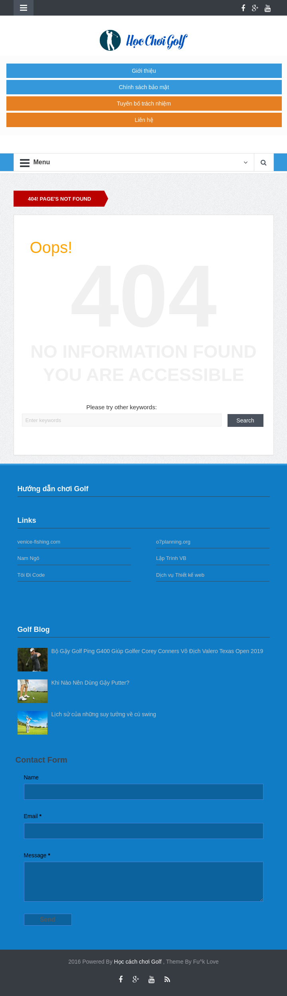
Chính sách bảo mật (144, 87)
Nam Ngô (29, 558)
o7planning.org (173, 542)
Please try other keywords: (121, 407)
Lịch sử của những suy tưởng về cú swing (103, 714)
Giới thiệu (144, 71)
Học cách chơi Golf (138, 961)
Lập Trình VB (171, 558)
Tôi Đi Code (31, 575)
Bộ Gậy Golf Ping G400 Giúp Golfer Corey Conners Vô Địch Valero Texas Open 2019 (157, 651)
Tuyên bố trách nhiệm (144, 103)
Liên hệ (144, 120)
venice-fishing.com (39, 542)
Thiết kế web (189, 575)
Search (245, 420)
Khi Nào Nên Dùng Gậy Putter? (90, 682)
